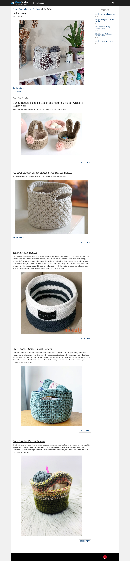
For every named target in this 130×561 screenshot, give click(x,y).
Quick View (85, 162)
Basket (19, 91)
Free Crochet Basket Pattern (29, 441)
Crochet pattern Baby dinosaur (105, 14)
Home (15, 9)
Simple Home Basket (25, 252)
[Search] (113, 3)
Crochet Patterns (38, 3)
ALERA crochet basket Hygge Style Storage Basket (42, 172)
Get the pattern (18, 88)
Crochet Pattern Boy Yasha (104, 41)
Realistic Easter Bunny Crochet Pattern (102, 27)
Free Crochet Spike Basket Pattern (32, 348)
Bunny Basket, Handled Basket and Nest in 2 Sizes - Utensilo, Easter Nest (48, 104)
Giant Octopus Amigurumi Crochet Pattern (103, 35)
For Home (36, 9)
